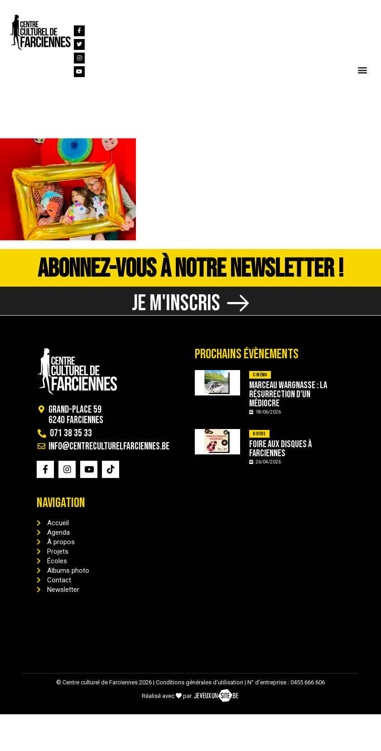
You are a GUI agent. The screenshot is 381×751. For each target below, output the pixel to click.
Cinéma (260, 380)
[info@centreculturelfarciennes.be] (72, 8)
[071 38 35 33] (13, 8)
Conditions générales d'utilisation (199, 687)
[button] (362, 69)
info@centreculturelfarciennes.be (135, 8)
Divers (259, 439)
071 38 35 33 (40, 8)
